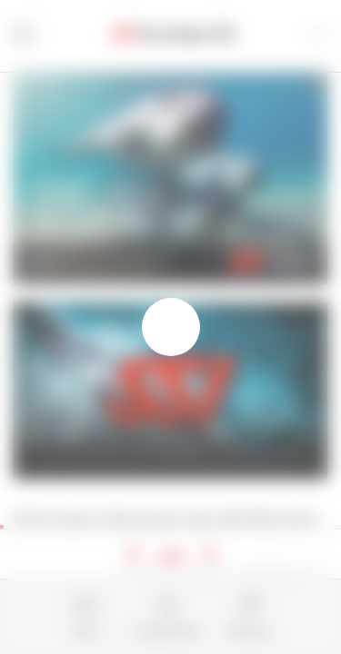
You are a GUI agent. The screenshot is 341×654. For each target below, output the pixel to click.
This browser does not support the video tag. (170, 390)
